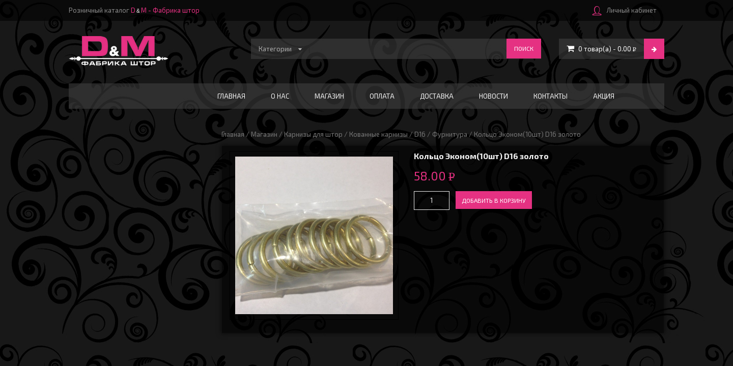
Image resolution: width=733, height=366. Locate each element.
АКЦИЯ (603, 96)
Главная (231, 96)
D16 (420, 134)
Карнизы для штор (313, 134)
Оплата (382, 96)
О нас (280, 96)
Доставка (437, 96)
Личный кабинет (625, 10)
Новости (493, 96)
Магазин (329, 96)
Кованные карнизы (378, 134)
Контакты (550, 96)
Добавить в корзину (494, 200)
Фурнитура (449, 134)
